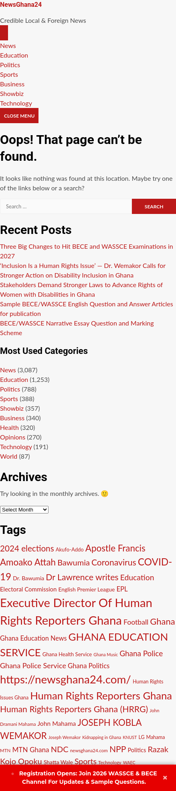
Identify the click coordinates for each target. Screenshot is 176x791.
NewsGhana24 (21, 4)
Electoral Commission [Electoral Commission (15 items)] (28, 589)
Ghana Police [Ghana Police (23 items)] (141, 653)
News (8, 45)
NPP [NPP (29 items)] (117, 749)
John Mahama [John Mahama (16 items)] (57, 723)
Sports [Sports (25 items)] (86, 761)
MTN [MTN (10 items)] (5, 750)
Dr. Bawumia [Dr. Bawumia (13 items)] (28, 578)
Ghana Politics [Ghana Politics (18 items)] (88, 665)
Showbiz (12, 93)
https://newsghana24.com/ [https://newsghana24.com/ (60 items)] (65, 679)
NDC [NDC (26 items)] (60, 749)
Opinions (12, 437)
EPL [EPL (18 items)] (121, 589)
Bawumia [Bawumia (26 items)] (73, 562)
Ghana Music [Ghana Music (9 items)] (105, 654)
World (8, 456)
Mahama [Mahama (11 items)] (155, 737)
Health (9, 427)
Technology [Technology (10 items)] (109, 762)
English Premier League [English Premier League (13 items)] (86, 589)
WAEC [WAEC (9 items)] (129, 762)
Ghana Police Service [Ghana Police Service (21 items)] (33, 665)
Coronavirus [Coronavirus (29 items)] (113, 562)
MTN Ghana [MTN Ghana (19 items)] (30, 749)
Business (12, 84)
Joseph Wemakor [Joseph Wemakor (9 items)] (65, 737)
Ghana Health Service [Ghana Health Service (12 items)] (67, 654)
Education (14, 55)
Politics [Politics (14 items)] (137, 750)
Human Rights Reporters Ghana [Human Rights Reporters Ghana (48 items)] (101, 695)
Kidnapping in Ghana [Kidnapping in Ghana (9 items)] (101, 737)
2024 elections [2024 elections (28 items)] (27, 548)
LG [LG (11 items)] (141, 737)
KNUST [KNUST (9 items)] (130, 737)
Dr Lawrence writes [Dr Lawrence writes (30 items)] (82, 577)
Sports (9, 74)
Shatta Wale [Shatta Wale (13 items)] (58, 762)
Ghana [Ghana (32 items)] (162, 621)
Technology (16, 103)
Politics (10, 64)
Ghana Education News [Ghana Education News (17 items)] (33, 638)
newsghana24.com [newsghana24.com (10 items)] (89, 750)
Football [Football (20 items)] (135, 622)
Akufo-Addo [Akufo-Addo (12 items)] (70, 549)
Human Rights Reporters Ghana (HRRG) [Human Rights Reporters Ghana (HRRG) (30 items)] (74, 709)
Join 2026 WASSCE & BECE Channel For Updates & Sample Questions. (84, 777)
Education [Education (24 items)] (137, 577)
